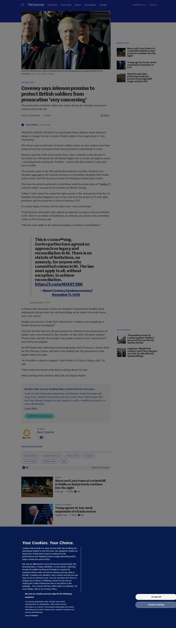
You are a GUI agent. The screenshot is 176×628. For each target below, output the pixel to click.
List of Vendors (31, 616)
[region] (88, 577)
